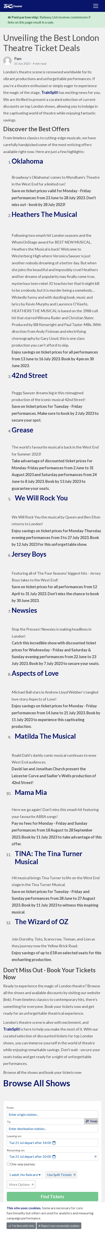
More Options (19, 1184)
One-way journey (21, 1164)
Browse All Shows (36, 1083)
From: (10, 1107)
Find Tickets (52, 1196)
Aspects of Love (35, 673)
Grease (22, 430)
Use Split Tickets (59, 1175)
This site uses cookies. (24, 1208)
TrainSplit (49, 92)
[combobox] (52, 1114)
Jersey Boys (29, 554)
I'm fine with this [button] (21, 1225)
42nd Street (30, 375)
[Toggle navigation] (96, 6)
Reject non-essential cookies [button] (59, 1225)
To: (9, 1122)
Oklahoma (27, 161)
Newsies (24, 610)
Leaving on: (14, 1136)
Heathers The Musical (44, 214)
